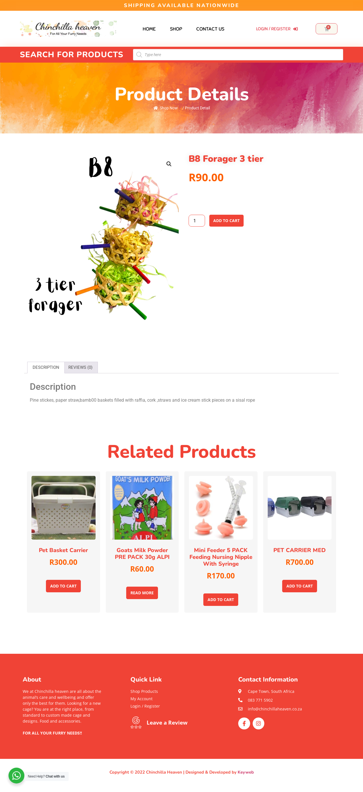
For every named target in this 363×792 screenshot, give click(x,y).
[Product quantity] (197, 221)
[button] (62, 739)
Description (46, 367)
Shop (176, 29)
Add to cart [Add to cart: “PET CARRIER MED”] (299, 586)
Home (149, 29)
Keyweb (246, 772)
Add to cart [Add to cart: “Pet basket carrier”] (63, 586)
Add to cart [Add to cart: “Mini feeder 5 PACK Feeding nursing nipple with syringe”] (221, 599)
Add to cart (226, 220)
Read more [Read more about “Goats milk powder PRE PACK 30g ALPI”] (142, 592)
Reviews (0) (80, 367)
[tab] (46, 367)
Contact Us (210, 29)
